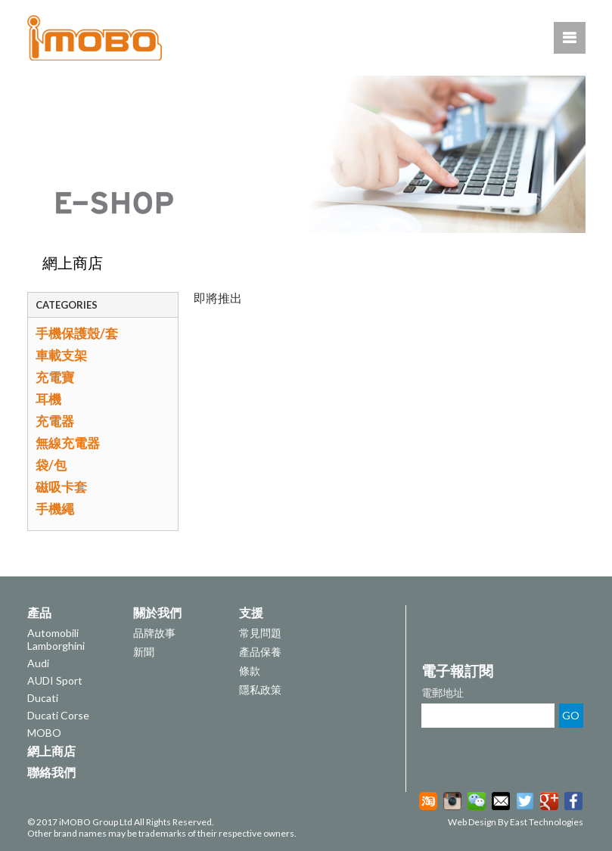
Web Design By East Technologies (515, 822)
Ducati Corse (58, 715)
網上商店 (72, 262)
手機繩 (55, 509)
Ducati (42, 697)
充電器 (55, 421)
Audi (38, 663)
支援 (251, 612)
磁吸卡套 (61, 487)
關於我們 (157, 612)
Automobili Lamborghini (56, 639)
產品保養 (260, 651)
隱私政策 (260, 689)
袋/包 (51, 465)
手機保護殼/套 (77, 333)
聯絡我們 (51, 772)
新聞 (143, 651)
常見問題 (260, 632)
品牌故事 (154, 632)
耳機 (48, 399)
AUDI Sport (54, 680)
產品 (39, 612)
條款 (249, 670)
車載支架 (61, 355)
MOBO (44, 732)
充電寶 (55, 377)
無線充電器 (68, 443)
